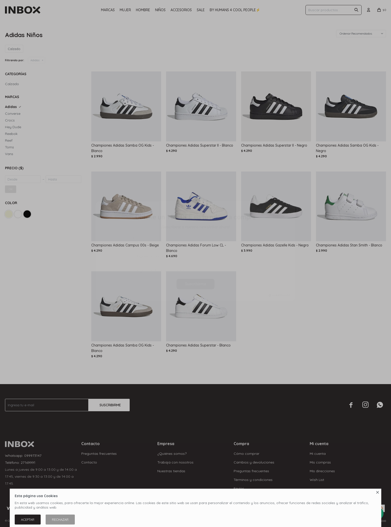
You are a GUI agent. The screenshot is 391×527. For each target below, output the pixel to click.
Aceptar (27, 520)
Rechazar (60, 520)
